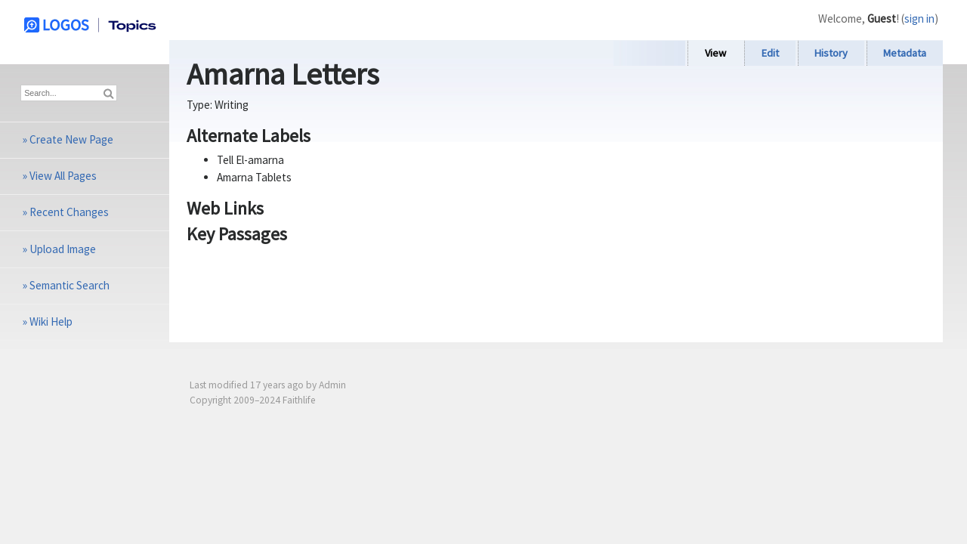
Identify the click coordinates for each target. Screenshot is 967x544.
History (831, 53)
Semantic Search (69, 285)
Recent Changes (69, 212)
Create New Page (71, 139)
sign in (919, 18)
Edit (770, 53)
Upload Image (62, 249)
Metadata (904, 53)
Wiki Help (51, 321)
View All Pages (63, 175)
